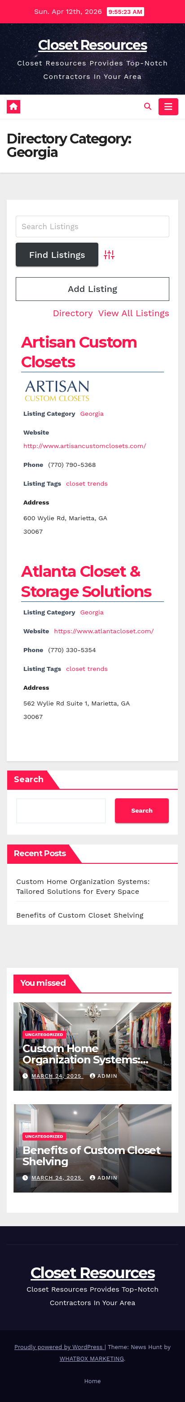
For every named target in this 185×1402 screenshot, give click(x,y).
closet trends (87, 483)
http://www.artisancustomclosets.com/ (84, 445)
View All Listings (133, 313)
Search (29, 779)
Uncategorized (44, 1034)
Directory (72, 313)
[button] (147, 106)
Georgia (92, 413)
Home (92, 1381)
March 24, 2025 (57, 1076)
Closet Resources (92, 45)
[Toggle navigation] (168, 106)
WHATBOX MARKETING (92, 1358)
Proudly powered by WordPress (59, 1347)
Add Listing (92, 288)
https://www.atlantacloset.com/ (104, 631)
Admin (104, 1076)
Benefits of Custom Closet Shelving (80, 915)
